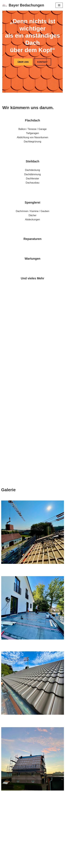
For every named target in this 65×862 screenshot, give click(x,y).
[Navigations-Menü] (59, 5)
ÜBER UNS (23, 62)
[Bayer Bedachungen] (23, 5)
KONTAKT (42, 62)
